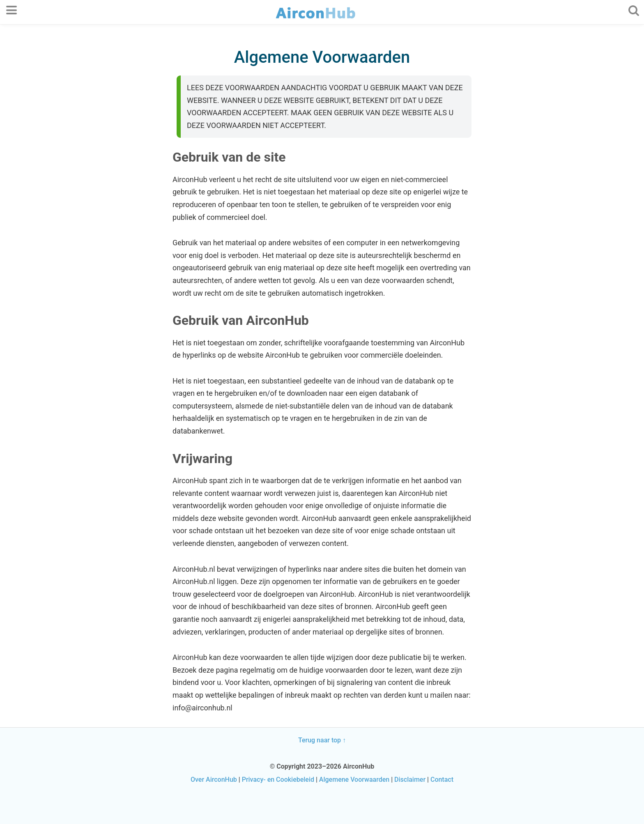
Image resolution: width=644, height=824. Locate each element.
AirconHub (322, 16)
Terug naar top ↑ (322, 740)
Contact (441, 779)
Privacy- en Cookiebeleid (278, 779)
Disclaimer (410, 779)
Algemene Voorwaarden (354, 779)
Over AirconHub (214, 779)
